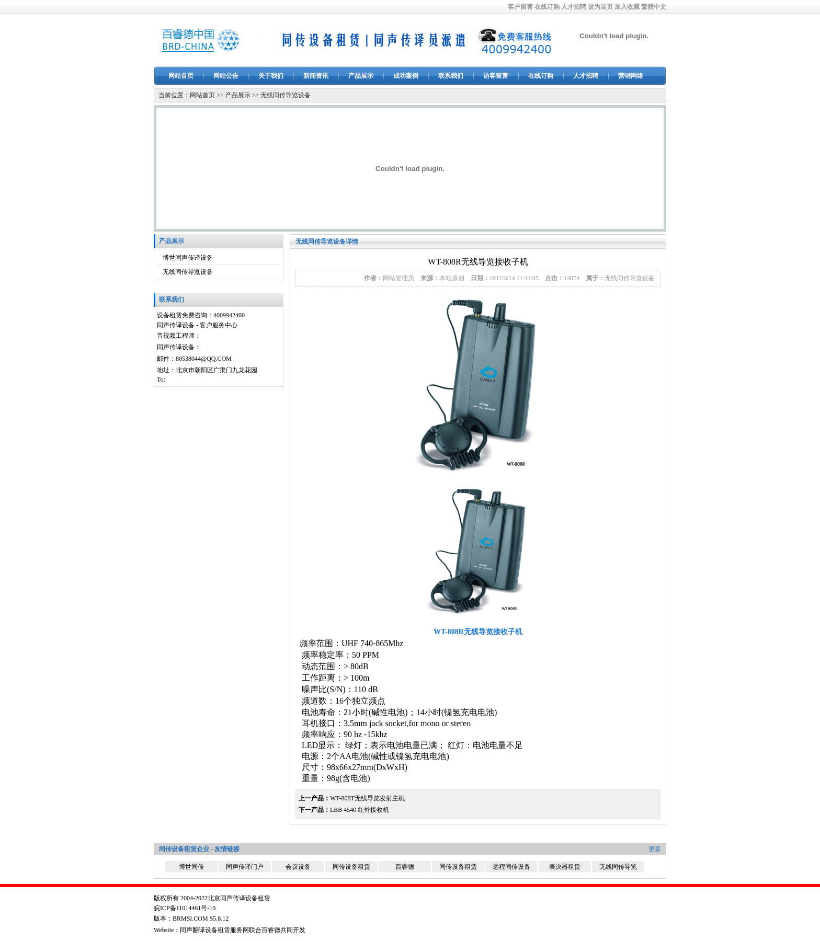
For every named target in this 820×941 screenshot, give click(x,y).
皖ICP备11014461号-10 (184, 908)
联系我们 (450, 75)
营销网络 (630, 75)
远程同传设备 (511, 866)
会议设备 (298, 866)
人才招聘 (573, 6)
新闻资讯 (315, 75)
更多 (654, 849)
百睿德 (404, 866)
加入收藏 (627, 6)
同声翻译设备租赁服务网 (214, 930)
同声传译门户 (245, 866)
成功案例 (405, 75)
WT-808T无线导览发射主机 (367, 798)
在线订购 (547, 6)
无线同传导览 (618, 866)
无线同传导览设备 (285, 95)
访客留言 (495, 75)
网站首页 (180, 75)
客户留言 (520, 6)
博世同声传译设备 (188, 257)
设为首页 (600, 6)
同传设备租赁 (351, 866)
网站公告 (225, 75)
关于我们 (270, 75)
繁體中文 (653, 6)
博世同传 (191, 866)
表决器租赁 (564, 866)
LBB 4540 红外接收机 (359, 809)
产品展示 (360, 75)
